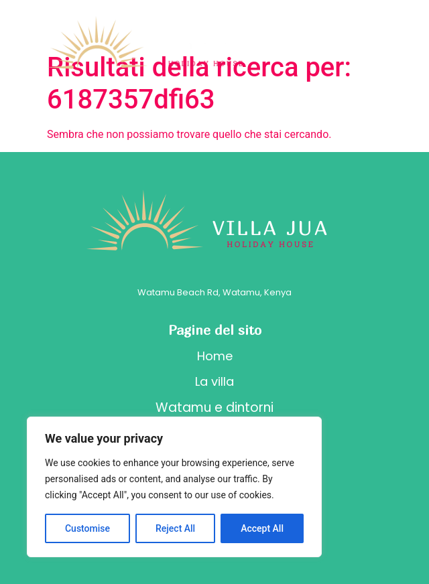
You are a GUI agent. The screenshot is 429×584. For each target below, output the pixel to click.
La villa (214, 381)
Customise (87, 528)
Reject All (175, 528)
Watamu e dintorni (214, 407)
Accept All (262, 528)
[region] (174, 487)
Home (215, 356)
